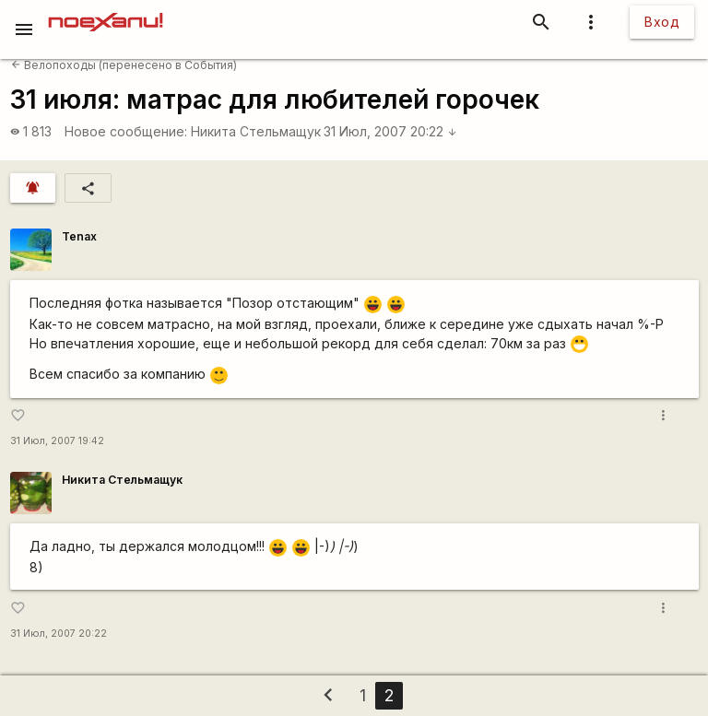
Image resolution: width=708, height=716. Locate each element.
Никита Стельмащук (256, 131)
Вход (661, 21)
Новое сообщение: (126, 131)
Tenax (79, 236)
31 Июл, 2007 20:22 (390, 131)
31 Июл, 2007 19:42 (57, 441)
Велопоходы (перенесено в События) (124, 65)
